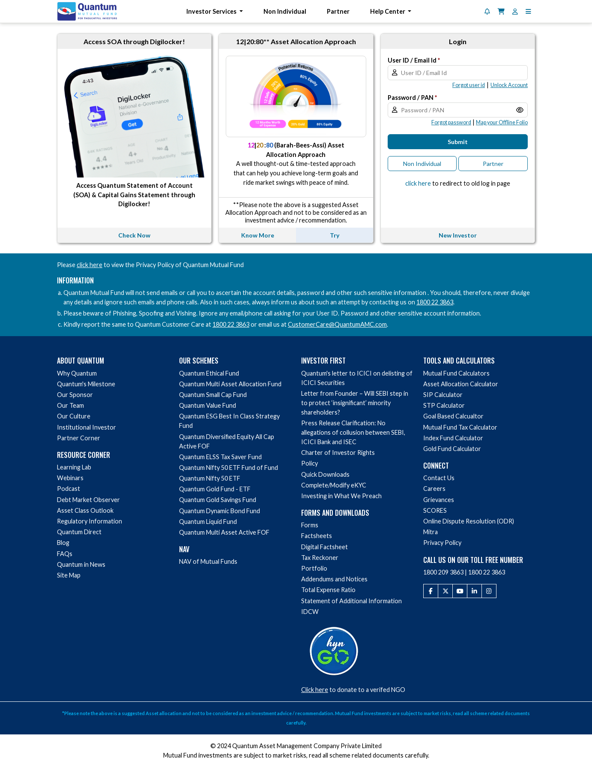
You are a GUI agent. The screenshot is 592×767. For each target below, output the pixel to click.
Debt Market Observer (88, 499)
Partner (338, 11)
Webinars (70, 477)
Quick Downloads (325, 474)
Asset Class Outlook (85, 510)
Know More (257, 235)
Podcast (68, 488)
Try (334, 235)
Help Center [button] (388, 11)
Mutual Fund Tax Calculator (460, 427)
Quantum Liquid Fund (208, 521)
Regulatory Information (89, 521)
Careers (434, 488)
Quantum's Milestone (86, 384)
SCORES (435, 510)
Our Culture (73, 416)
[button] (528, 11)
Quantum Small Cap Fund (213, 394)
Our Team (70, 405)
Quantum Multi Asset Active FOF (224, 532)
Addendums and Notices (334, 579)
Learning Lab (74, 467)
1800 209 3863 (443, 572)
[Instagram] (488, 591)
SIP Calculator (443, 394)
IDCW (310, 611)
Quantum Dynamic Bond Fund (219, 510)
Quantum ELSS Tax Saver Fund (220, 456)
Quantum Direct (79, 531)
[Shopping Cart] (501, 11)
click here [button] (418, 183)
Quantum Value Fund (207, 405)
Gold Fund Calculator (452, 448)
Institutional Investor (86, 427)
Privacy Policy (442, 542)
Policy (309, 463)
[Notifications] (487, 11)
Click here (314, 689)
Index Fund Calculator (453, 438)
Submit (458, 141)
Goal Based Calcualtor (453, 416)
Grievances (438, 499)
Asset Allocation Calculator (460, 384)
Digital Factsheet (324, 546)
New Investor (458, 235)
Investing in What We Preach (341, 495)
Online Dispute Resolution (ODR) (468, 521)
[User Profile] (515, 11)
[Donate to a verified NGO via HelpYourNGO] (334, 649)
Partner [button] (493, 163)
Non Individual (284, 11)
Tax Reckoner (319, 557)
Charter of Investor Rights (338, 452)
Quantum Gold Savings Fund (217, 499)
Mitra (430, 531)
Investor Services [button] (212, 11)
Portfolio (314, 568)
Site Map (69, 575)
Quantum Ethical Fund (209, 373)
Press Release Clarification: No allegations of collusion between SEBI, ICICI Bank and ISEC (353, 432)
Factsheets (316, 535)
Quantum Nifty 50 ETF (209, 478)
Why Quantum (77, 373)
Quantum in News (81, 564)
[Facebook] (430, 591)
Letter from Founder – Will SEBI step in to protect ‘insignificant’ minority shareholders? (354, 403)
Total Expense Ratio (328, 589)
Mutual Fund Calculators (456, 373)
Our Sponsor (75, 394)
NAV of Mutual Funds (208, 561)
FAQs (64, 553)
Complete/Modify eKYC (333, 485)
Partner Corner (78, 438)
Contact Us (438, 477)
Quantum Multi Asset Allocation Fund (230, 384)
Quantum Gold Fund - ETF (215, 489)
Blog (63, 542)
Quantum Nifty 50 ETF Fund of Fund (228, 467)
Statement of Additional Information (351, 601)
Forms (309, 525)
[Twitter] (445, 591)
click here (89, 264)
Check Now (134, 235)
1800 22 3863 (434, 302)
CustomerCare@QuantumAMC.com (337, 324)
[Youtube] (459, 591)
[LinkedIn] (474, 591)
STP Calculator (444, 405)
